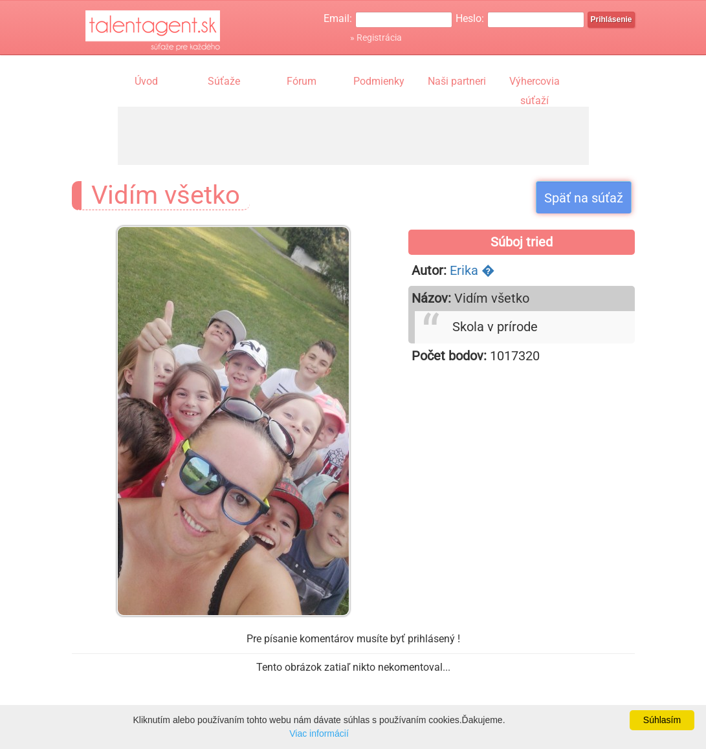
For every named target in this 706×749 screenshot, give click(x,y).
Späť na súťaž (583, 198)
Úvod (146, 81)
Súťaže (224, 81)
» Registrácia (376, 37)
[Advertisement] (353, 136)
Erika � (472, 270)
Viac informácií (319, 733)
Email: (338, 18)
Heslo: (470, 18)
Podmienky (378, 81)
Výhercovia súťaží (534, 83)
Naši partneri (457, 81)
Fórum (301, 81)
